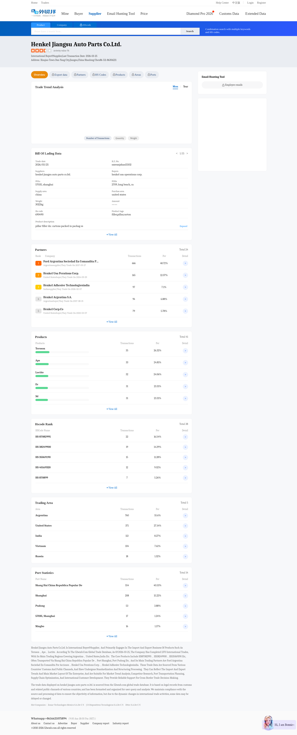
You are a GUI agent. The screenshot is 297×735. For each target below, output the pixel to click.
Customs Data (229, 14)
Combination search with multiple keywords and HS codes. (227, 31)
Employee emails (232, 84)
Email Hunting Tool (121, 14)
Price (144, 14)
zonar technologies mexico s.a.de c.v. (66, 705)
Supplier (95, 14)
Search (190, 31)
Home (34, 2)
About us (35, 723)
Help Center (222, 2)
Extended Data (255, 14)
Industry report (121, 723)
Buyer (78, 14)
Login (250, 2)
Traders (45, 2)
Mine (65, 14)
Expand (183, 226)
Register (261, 2)
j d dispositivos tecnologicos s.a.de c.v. (104, 705)
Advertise (62, 723)
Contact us (49, 723)
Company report (100, 723)
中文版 (236, 2)
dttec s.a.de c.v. (133, 705)
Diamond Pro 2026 (200, 14)
